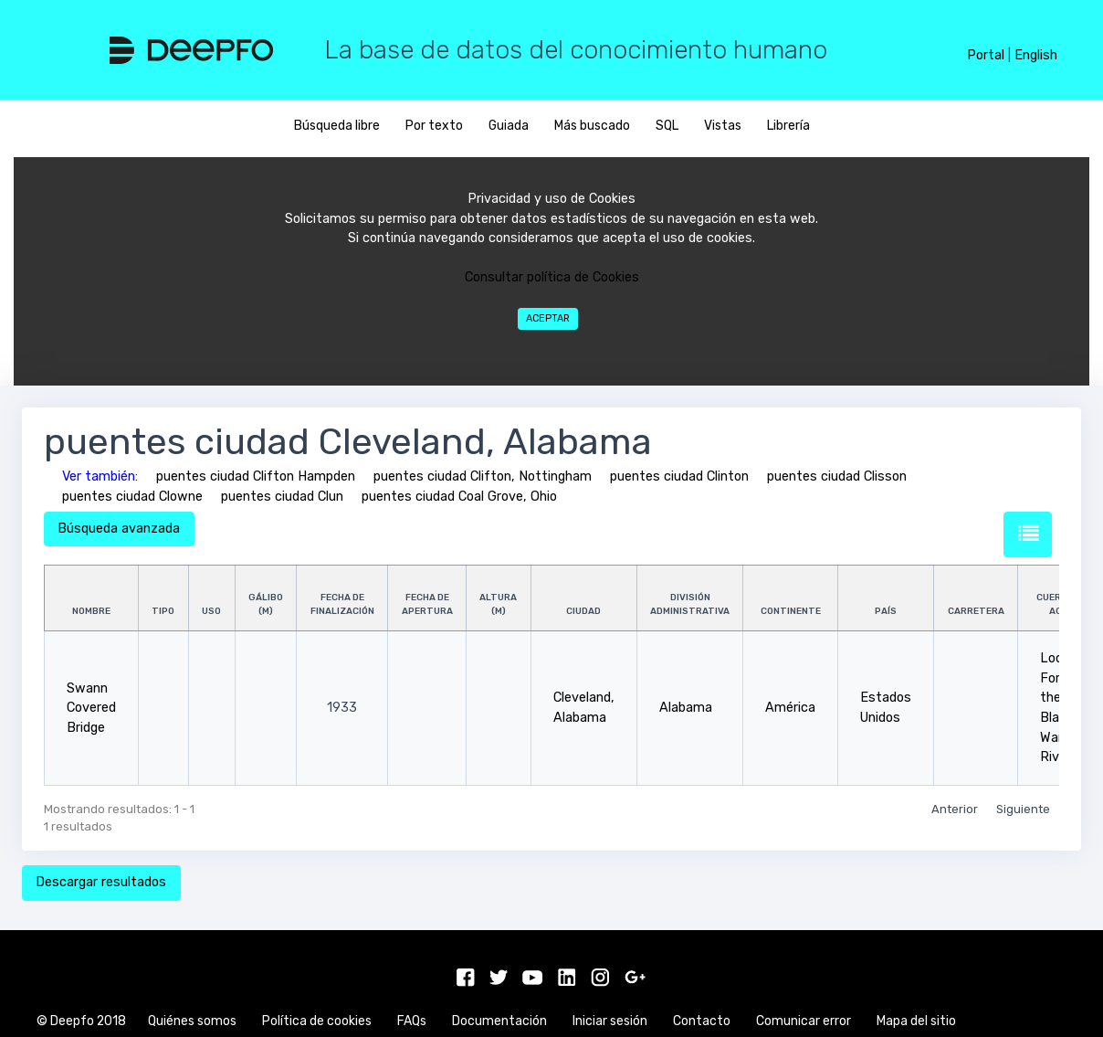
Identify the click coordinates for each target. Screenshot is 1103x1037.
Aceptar (548, 318)
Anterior (954, 809)
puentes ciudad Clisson (837, 476)
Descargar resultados (101, 882)
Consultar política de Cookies (552, 277)
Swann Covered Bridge (91, 708)
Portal (985, 55)
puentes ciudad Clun (282, 496)
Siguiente (1023, 809)
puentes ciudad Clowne (132, 496)
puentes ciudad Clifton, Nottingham (482, 476)
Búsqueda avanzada (119, 528)
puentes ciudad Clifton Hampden (255, 476)
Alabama (685, 707)
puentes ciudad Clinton (679, 476)
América (790, 707)
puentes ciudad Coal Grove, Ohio (459, 496)
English (1035, 55)
